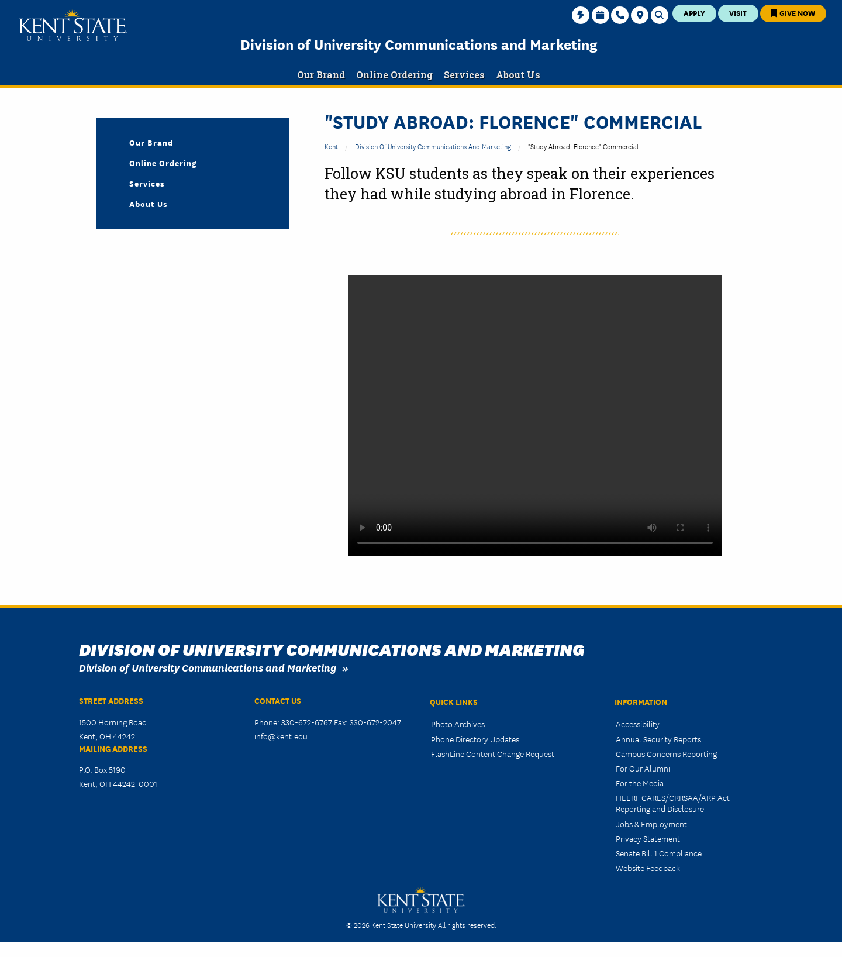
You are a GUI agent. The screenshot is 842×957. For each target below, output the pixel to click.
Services (147, 183)
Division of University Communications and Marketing (419, 43)
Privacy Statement (648, 838)
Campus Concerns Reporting (666, 753)
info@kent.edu (281, 735)
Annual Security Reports (658, 738)
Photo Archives (458, 723)
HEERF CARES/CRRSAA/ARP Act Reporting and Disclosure (673, 803)
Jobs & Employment (651, 823)
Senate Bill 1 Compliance (659, 852)
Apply (694, 12)
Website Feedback (648, 867)
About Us (148, 203)
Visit (738, 12)
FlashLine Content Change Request (492, 753)
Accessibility (638, 723)
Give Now (793, 12)
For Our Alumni (643, 768)
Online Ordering (163, 162)
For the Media (640, 782)
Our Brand (151, 142)
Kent (331, 146)
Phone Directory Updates (475, 738)
